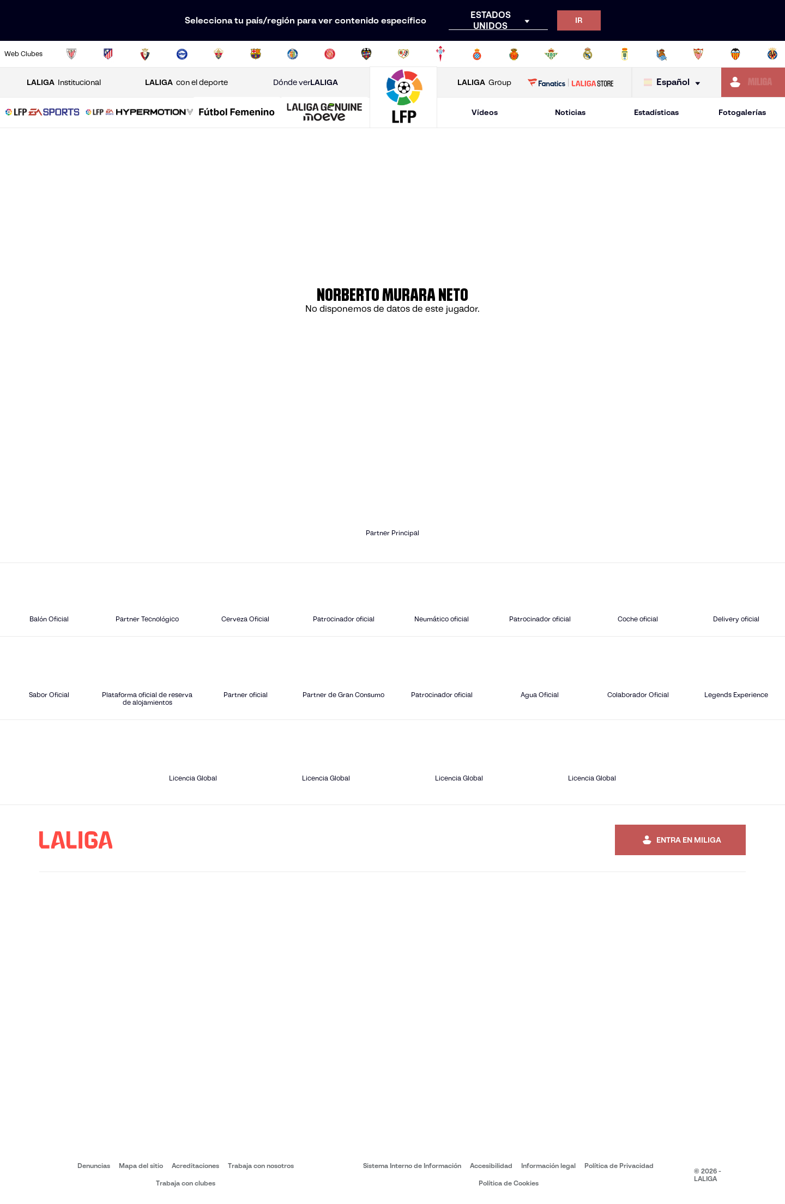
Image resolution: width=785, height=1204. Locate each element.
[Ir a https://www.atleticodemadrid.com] (108, 54)
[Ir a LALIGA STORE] (571, 82)
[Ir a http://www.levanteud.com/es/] (366, 54)
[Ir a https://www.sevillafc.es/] (698, 54)
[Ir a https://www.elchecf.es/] (218, 54)
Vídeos (485, 112)
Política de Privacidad (619, 1165)
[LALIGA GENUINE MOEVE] (325, 113)
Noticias (570, 112)
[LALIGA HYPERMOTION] (139, 112)
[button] (42, 113)
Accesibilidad (491, 1165)
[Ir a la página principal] (403, 123)
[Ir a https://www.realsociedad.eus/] (662, 54)
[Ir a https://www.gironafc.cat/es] (330, 54)
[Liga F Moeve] (237, 113)
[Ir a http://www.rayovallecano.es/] (403, 54)
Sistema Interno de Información (412, 1165)
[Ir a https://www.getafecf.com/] (293, 54)
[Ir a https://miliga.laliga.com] (753, 82)
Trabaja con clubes (185, 1183)
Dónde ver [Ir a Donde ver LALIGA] (305, 82)
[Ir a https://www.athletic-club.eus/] (71, 54)
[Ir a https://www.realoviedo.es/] (625, 54)
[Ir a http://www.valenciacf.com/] (735, 54)
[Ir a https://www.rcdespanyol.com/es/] (477, 54)
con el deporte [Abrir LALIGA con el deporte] (186, 82)
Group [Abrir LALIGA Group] (484, 82)
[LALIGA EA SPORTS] (42, 113)
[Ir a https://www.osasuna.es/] (145, 54)
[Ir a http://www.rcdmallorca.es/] (514, 54)
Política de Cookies (509, 1183)
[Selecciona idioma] (675, 82)
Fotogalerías (742, 112)
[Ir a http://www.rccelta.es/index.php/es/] (440, 54)
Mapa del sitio (141, 1165)
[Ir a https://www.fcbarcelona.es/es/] (255, 54)
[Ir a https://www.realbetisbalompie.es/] (551, 54)
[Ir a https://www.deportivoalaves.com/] (182, 54)
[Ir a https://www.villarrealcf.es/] (772, 54)
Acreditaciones (195, 1165)
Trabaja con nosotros (261, 1165)
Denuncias (93, 1165)
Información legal (548, 1165)
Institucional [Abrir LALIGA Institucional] (64, 82)
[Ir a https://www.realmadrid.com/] (587, 54)
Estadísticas (656, 112)
